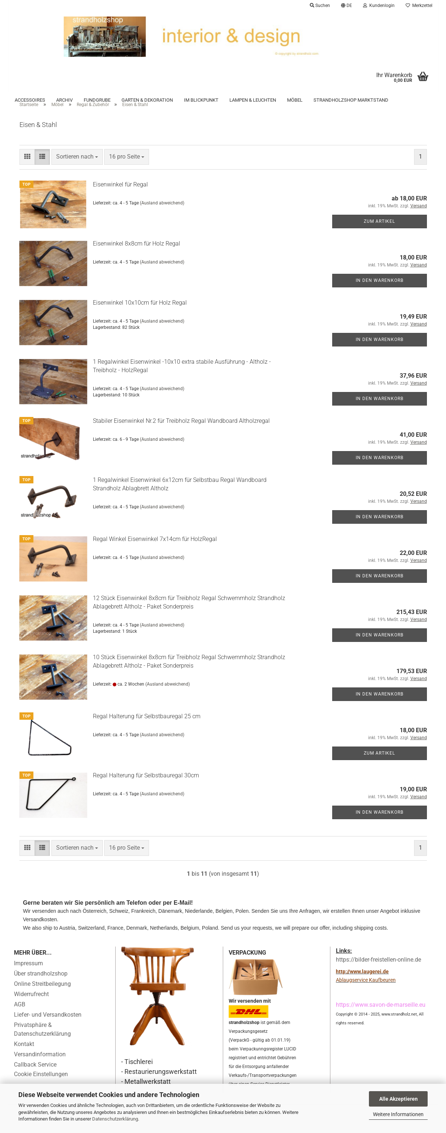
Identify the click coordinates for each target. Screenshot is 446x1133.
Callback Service (35, 1074)
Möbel (294, 100)
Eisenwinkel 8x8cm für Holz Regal (136, 253)
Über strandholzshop (41, 983)
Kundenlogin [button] (379, 5)
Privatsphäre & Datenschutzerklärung (42, 1039)
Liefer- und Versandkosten (47, 1024)
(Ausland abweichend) (162, 212)
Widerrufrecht (31, 1004)
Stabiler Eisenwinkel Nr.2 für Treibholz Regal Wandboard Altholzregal (181, 430)
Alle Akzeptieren (398, 1099)
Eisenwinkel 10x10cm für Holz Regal (140, 312)
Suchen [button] (320, 5)
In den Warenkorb (379, 290)
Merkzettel (419, 5)
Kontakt (24, 1053)
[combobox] (77, 167)
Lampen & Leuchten (252, 100)
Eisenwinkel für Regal (120, 194)
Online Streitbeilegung (42, 993)
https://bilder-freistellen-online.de (378, 969)
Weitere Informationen (398, 1114)
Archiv (64, 100)
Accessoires (30, 100)
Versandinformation (40, 1064)
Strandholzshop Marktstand (350, 100)
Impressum (28, 973)
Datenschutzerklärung (115, 1119)
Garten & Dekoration (147, 100)
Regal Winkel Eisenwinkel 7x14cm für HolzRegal (155, 548)
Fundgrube (97, 100)
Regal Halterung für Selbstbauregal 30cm (146, 785)
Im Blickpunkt (201, 100)
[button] (347, 5)
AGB (19, 1014)
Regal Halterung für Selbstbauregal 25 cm (146, 726)
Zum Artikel (379, 231)
